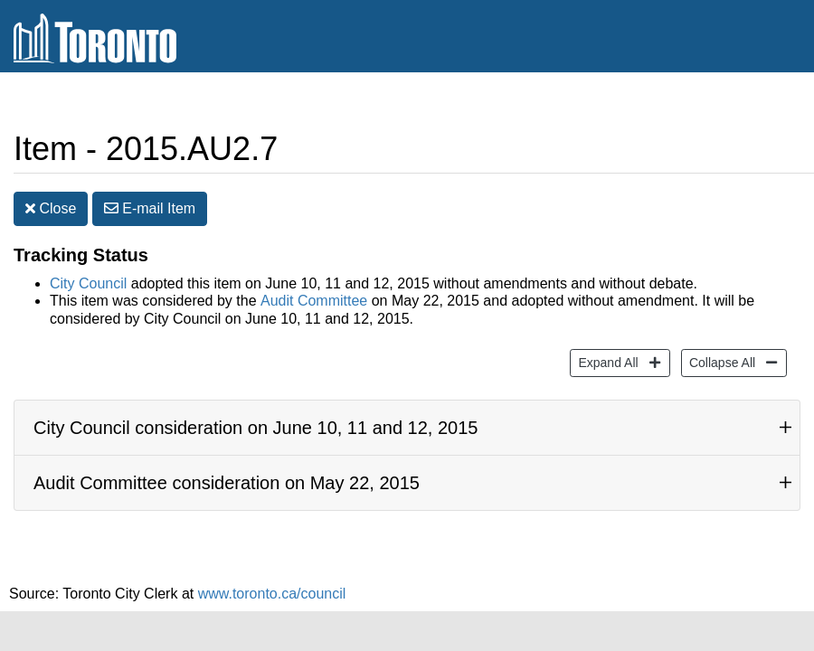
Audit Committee (313, 300)
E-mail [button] (149, 208)
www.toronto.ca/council (272, 593)
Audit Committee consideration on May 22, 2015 (226, 483)
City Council (88, 283)
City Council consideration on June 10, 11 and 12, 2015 (255, 428)
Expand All (605, 361)
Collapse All (720, 361)
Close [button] (50, 208)
